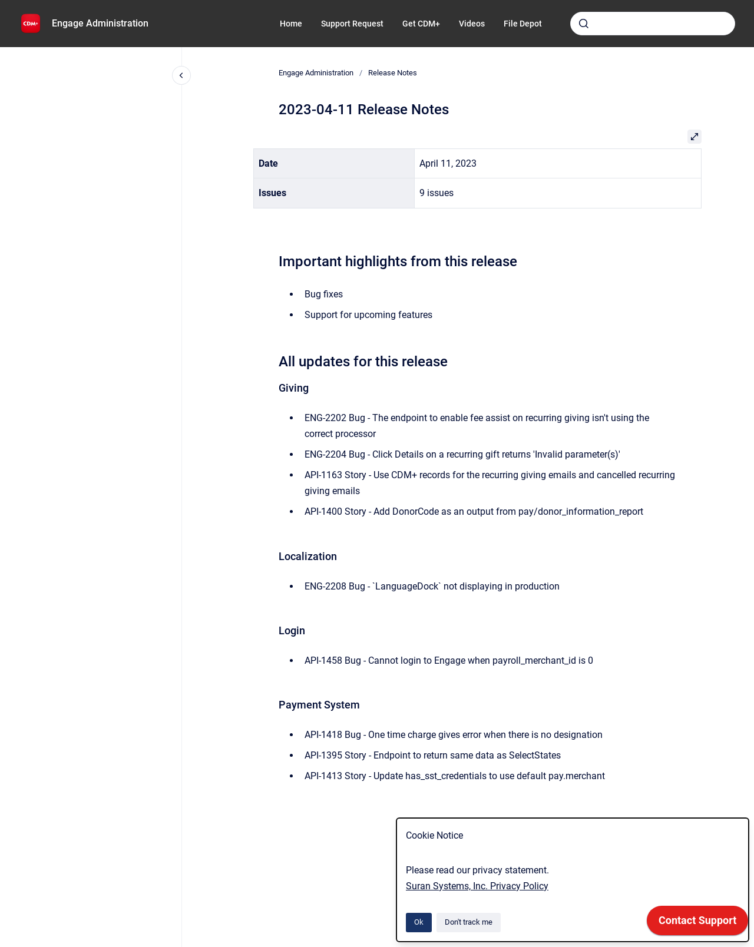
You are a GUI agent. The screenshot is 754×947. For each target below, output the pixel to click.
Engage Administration (100, 23)
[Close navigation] (181, 75)
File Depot (523, 23)
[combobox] (653, 23)
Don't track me (468, 922)
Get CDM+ (421, 23)
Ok (419, 922)
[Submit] (583, 23)
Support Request (352, 23)
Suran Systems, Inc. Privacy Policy (477, 886)
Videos (472, 23)
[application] (697, 923)
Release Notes (392, 72)
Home (291, 23)
